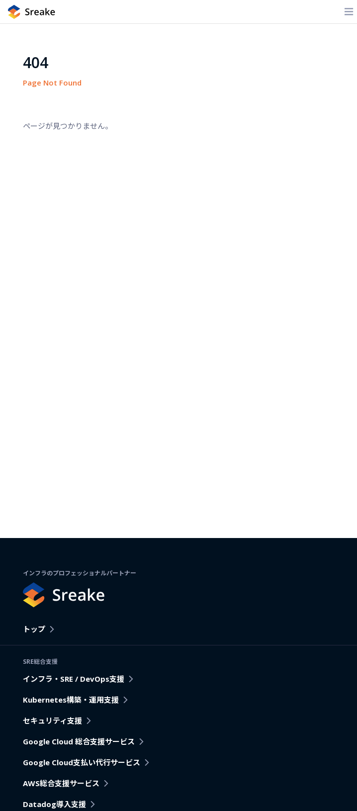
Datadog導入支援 (54, 804)
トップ (34, 629)
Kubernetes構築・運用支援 (71, 700)
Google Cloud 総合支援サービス (79, 741)
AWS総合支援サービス (61, 783)
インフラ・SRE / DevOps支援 (73, 679)
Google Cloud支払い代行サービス (81, 762)
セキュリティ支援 (52, 720)
